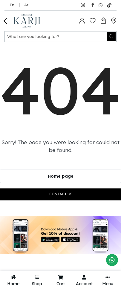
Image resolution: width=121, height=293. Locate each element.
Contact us (61, 194)
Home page (60, 176)
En (12, 4)
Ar (26, 4)
